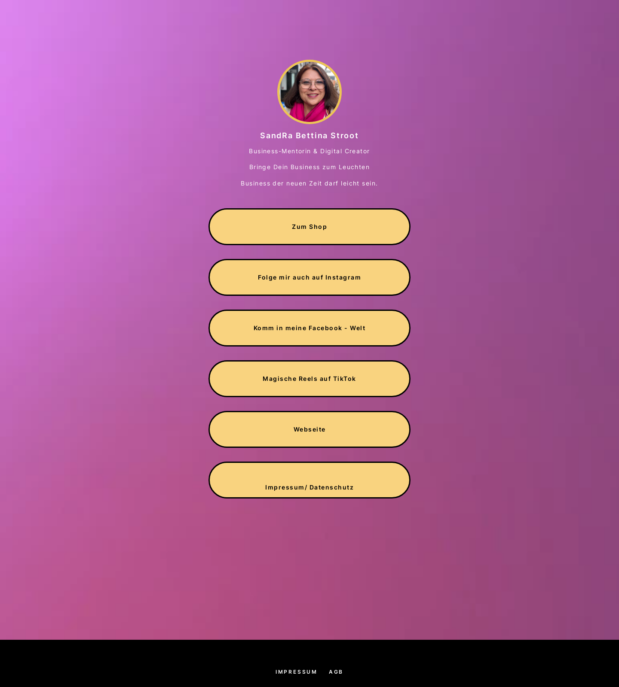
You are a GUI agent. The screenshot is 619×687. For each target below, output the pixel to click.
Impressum (297, 672)
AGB (336, 672)
